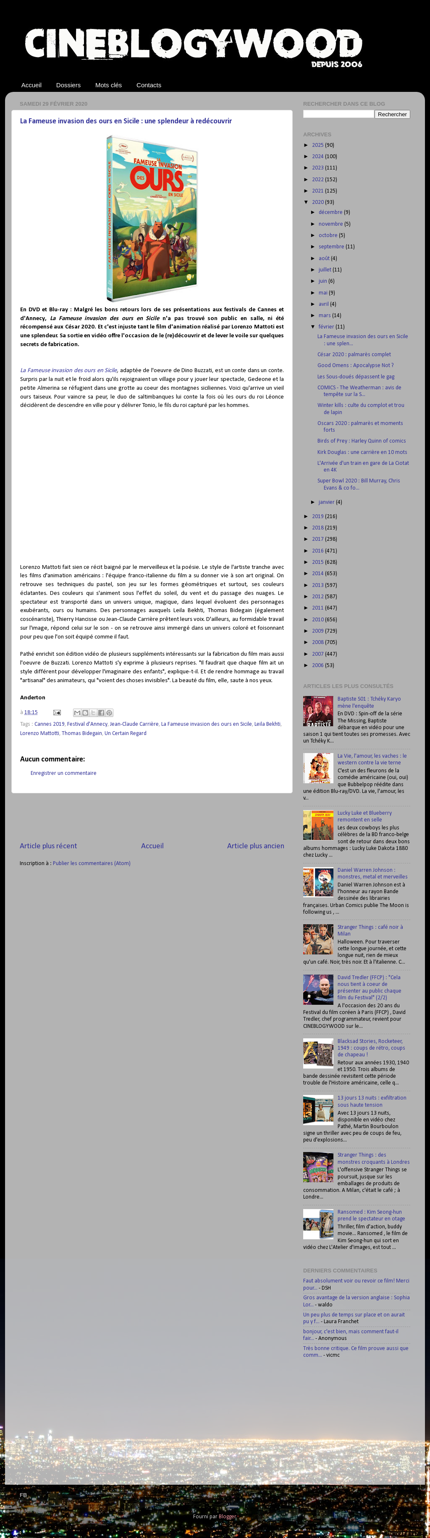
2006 (318, 665)
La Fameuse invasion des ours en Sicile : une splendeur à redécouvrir (126, 121)
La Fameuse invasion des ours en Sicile (68, 371)
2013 (318, 585)
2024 (318, 156)
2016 (318, 551)
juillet (326, 270)
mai (324, 293)
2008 (318, 642)
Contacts (148, 85)
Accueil (31, 85)
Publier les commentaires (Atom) (92, 863)
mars (325, 315)
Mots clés (108, 85)
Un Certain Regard (126, 733)
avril (324, 304)
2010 (318, 620)
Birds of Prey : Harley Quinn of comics (361, 441)
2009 (318, 631)
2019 (318, 516)
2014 (318, 573)
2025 (318, 145)
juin (323, 281)
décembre (331, 212)
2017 (318, 539)
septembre (332, 247)
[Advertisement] (152, 817)
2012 (318, 597)
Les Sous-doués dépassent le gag (355, 377)
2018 (318, 528)
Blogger (227, 1517)
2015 (318, 562)
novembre (331, 224)
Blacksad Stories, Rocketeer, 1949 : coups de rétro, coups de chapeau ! (371, 1048)
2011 (318, 608)
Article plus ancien (255, 846)
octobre (329, 235)
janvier (327, 502)
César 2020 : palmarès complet (354, 354)
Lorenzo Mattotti (39, 733)
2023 (318, 168)
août (325, 258)
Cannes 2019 (49, 724)
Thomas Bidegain (82, 733)
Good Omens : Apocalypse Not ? (355, 365)
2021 (318, 191)
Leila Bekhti (267, 724)
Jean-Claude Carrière (134, 724)
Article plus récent (48, 846)
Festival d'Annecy (87, 724)
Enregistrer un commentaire (64, 773)
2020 (318, 202)
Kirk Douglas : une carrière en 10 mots (362, 452)
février (327, 327)
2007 (318, 654)
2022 (318, 179)
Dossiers (68, 85)
